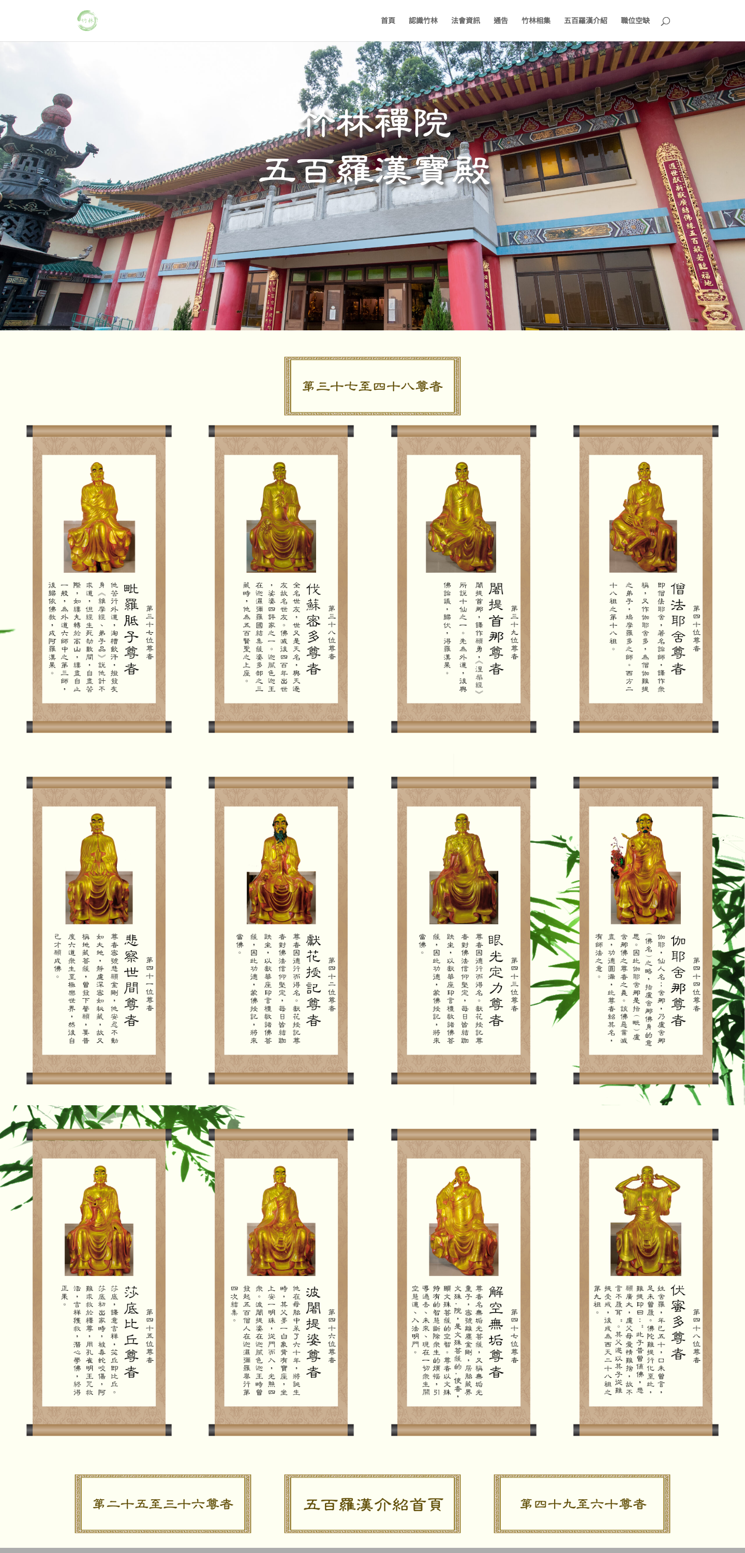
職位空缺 (635, 21)
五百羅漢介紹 (585, 21)
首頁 (388, 21)
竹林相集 (536, 21)
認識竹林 (423, 21)
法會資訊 (465, 21)
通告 (501, 21)
